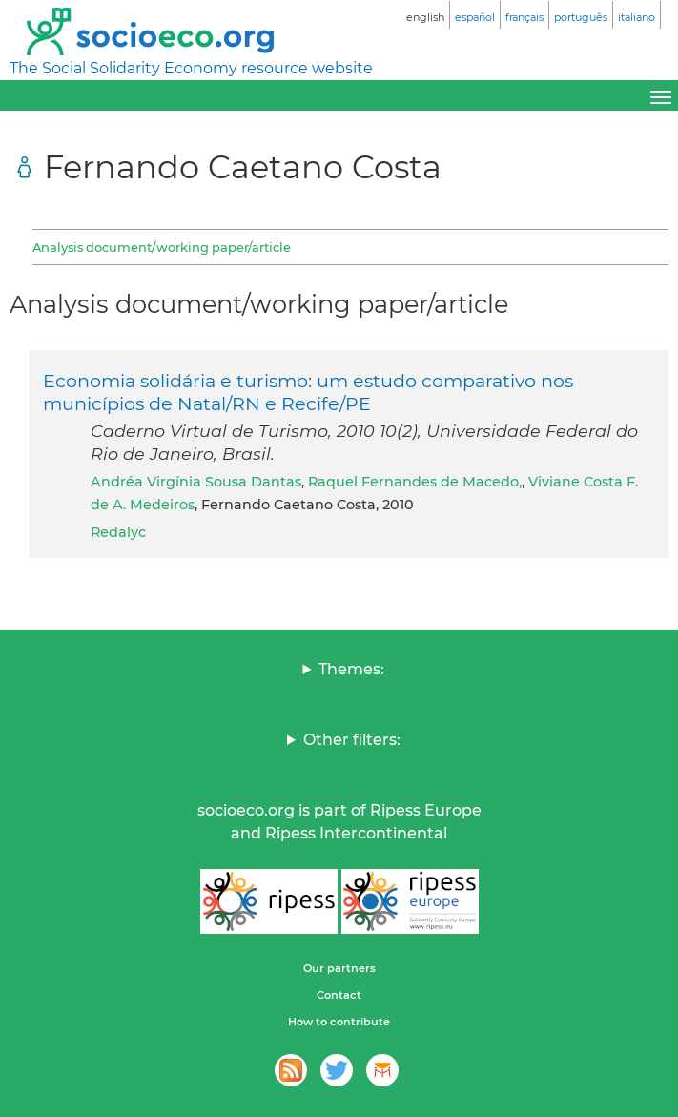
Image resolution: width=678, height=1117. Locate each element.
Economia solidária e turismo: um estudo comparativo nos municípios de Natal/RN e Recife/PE (308, 392)
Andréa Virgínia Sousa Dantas (196, 481)
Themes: (351, 669)
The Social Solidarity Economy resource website (191, 68)
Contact (339, 995)
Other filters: (352, 740)
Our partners (339, 968)
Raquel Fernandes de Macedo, (415, 481)
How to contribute (339, 1021)
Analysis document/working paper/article (161, 247)
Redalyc (118, 532)
